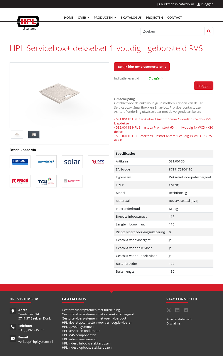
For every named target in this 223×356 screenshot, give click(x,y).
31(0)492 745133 (32, 330)
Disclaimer (174, 323)
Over (82, 17)
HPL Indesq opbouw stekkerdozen (87, 347)
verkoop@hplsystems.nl (35, 341)
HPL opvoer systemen (78, 327)
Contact (174, 17)
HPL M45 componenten (79, 335)
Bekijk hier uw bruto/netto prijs (142, 67)
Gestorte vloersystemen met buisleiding (91, 310)
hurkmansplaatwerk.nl (175, 4)
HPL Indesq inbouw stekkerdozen (86, 343)
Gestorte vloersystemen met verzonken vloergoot (98, 314)
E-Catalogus (131, 17)
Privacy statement (179, 319)
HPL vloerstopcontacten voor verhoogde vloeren (97, 322)
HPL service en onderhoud (81, 331)
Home (68, 17)
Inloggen (205, 4)
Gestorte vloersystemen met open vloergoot (94, 318)
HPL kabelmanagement (79, 339)
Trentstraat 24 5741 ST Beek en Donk (34, 316)
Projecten (154, 17)
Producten (103, 17)
